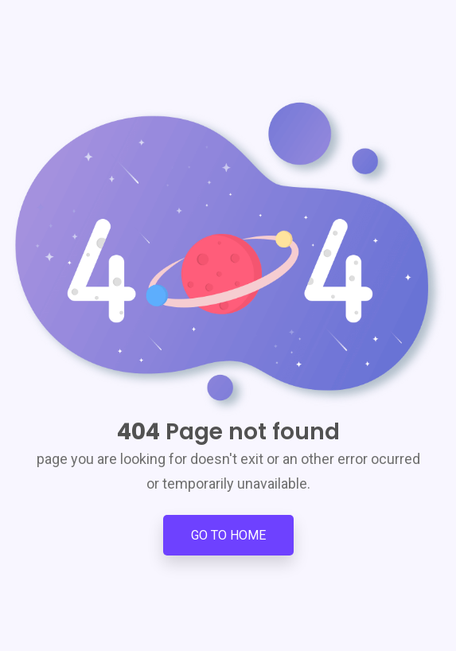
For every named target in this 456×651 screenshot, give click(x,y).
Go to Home (228, 535)
